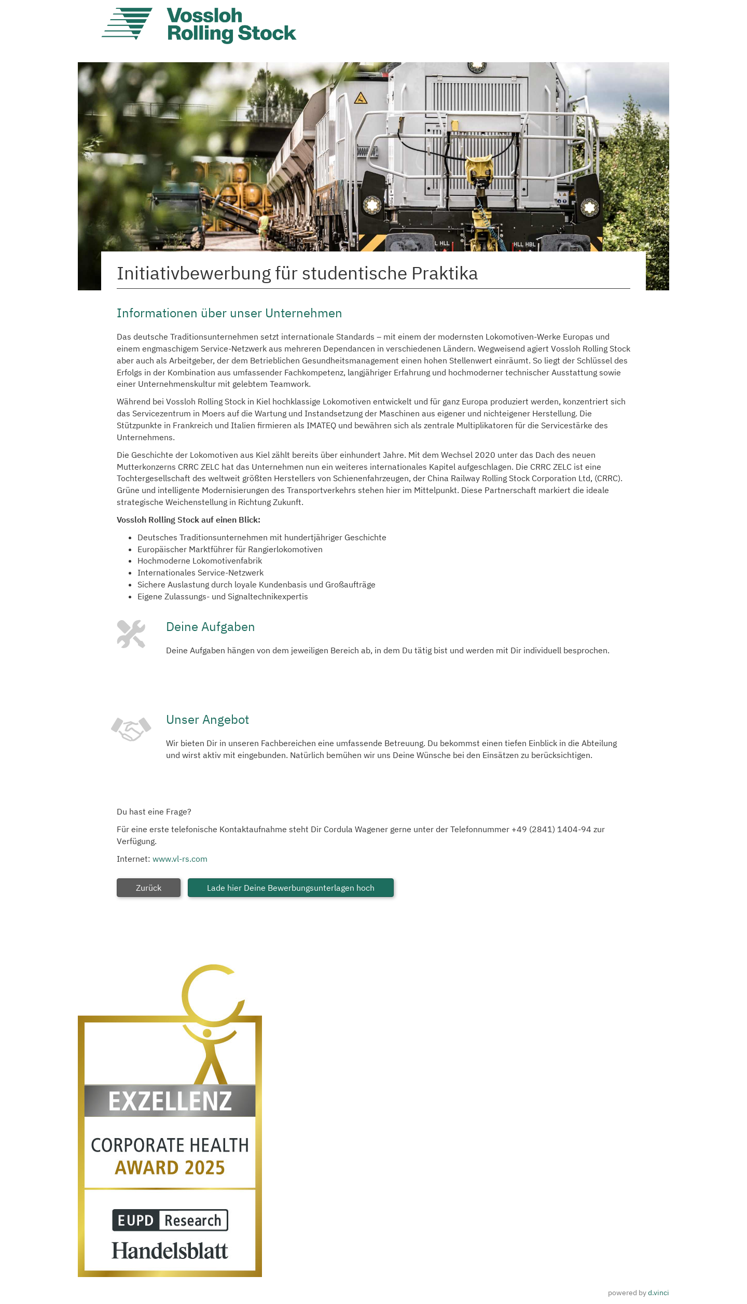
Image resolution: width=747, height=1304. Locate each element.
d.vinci (658, 1292)
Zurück (148, 887)
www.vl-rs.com (180, 858)
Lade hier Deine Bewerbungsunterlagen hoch (291, 887)
